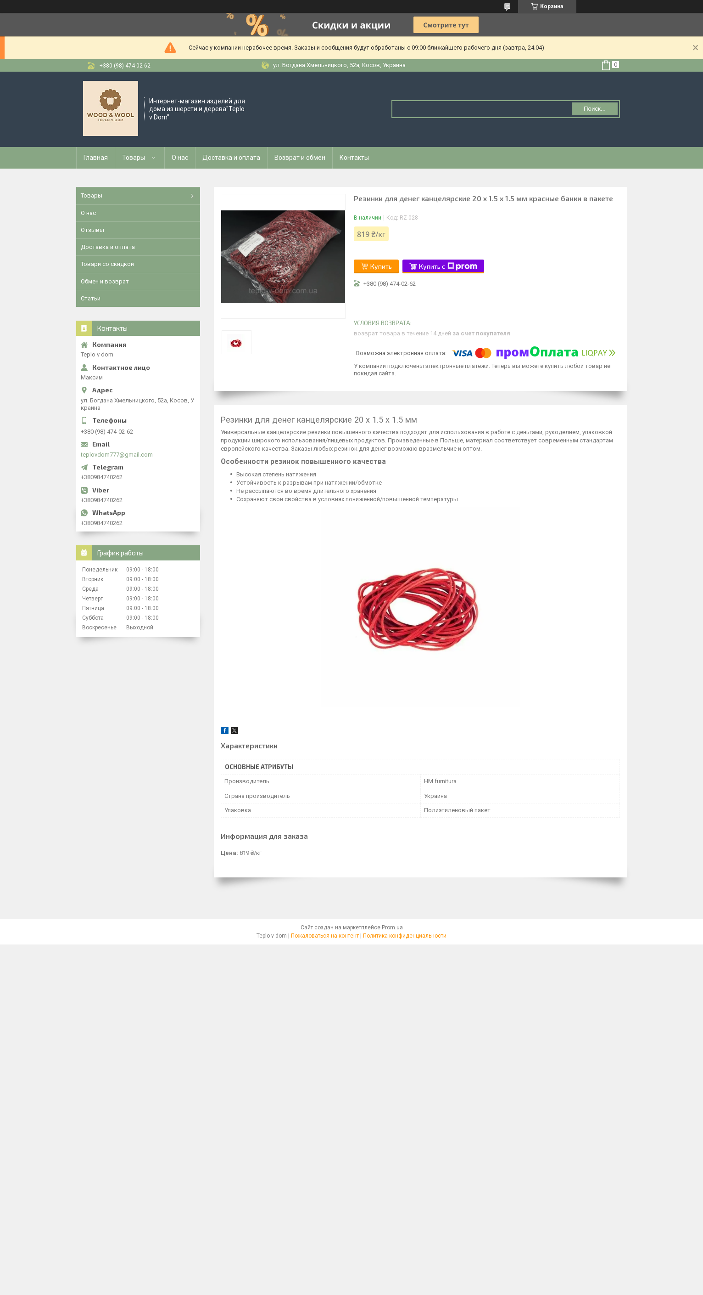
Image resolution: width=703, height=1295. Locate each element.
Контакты (354, 157)
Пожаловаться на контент (325, 936)
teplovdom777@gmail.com (117, 454)
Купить (381, 266)
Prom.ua (392, 927)
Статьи (90, 298)
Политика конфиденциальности (404, 936)
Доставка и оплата (231, 157)
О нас (180, 157)
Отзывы (92, 229)
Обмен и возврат (105, 281)
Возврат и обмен (299, 157)
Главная (96, 157)
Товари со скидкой (107, 263)
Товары (133, 157)
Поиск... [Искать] (595, 108)
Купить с (448, 266)
